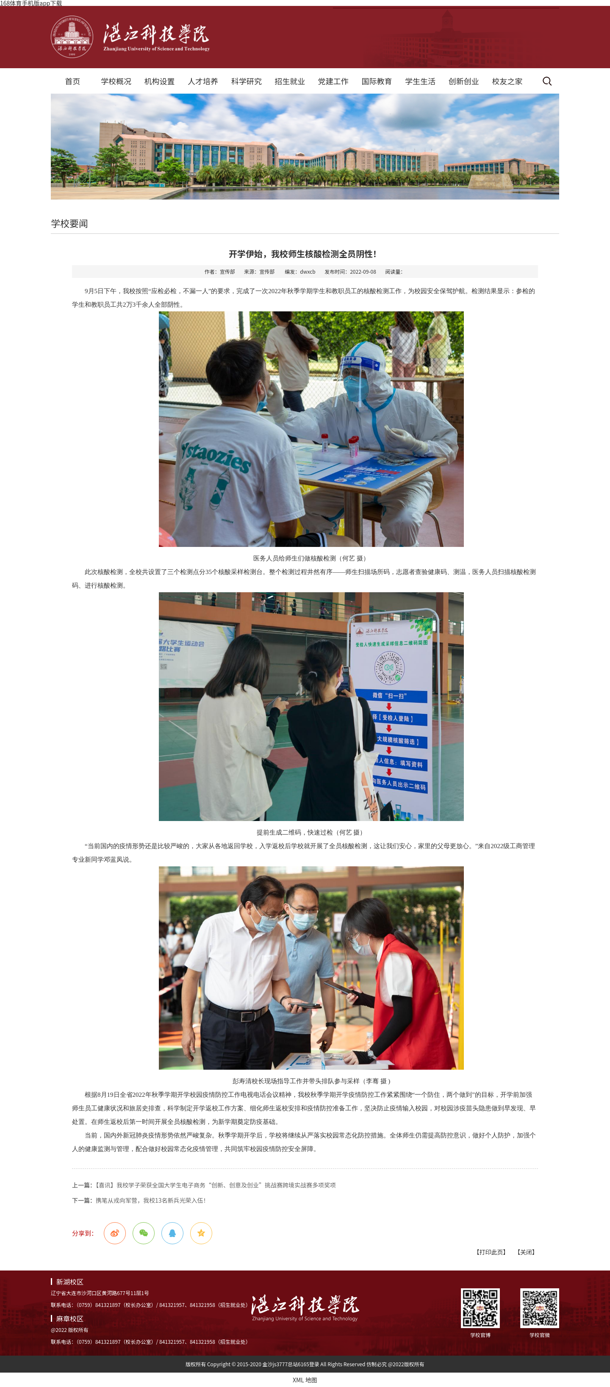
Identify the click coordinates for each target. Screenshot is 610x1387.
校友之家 (507, 80)
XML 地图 (305, 1380)
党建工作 (333, 80)
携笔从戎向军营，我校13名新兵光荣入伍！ (152, 1200)
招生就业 (289, 80)
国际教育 (376, 80)
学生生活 (420, 80)
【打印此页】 (491, 1252)
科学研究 (246, 80)
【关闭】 (526, 1252)
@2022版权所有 (406, 1364)
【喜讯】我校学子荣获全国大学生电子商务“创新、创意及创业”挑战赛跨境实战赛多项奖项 (216, 1185)
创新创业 (464, 80)
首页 (72, 80)
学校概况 (116, 80)
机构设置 (159, 80)
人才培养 (203, 80)
